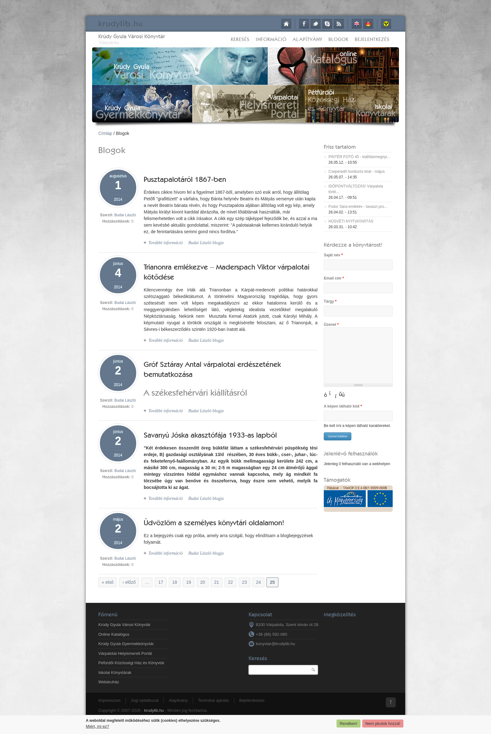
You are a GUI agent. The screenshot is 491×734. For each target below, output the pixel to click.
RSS (339, 24)
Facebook (304, 24)
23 (244, 582)
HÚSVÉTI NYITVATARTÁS (350, 221)
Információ (271, 39)
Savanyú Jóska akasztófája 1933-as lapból (210, 434)
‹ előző (129, 582)
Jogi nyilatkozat (144, 700)
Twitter (316, 24)
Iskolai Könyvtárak (115, 672)
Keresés (240, 39)
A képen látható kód (343, 406)
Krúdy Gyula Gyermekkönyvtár (126, 643)
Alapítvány (307, 39)
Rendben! (348, 723)
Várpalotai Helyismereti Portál (125, 653)
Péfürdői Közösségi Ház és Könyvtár (131, 662)
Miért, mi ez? (97, 726)
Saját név (333, 255)
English (357, 24)
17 (160, 582)
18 (174, 582)
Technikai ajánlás (213, 700)
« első (107, 582)
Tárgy (330, 301)
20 (202, 582)
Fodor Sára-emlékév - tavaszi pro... (357, 206)
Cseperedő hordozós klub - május (356, 171)
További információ (165, 242)
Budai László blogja (206, 242)
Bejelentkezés (372, 39)
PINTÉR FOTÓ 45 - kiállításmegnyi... (359, 157)
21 (216, 582)
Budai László (125, 215)
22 (230, 582)
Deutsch (368, 24)
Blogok (338, 39)
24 (258, 582)
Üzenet (331, 324)
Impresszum (109, 700)
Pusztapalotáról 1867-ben (185, 179)
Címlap (286, 24)
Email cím (334, 278)
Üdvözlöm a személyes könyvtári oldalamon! (214, 522)
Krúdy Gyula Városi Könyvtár (131, 36)
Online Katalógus (113, 634)
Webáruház (108, 682)
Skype (327, 24)
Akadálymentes (386, 24)
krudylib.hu (154, 710)
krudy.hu (120, 23)
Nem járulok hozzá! (382, 723)
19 (188, 582)
